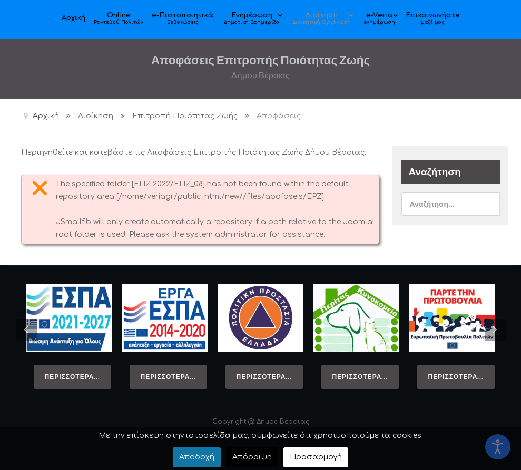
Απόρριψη (252, 457)
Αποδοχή (196, 457)
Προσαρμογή (316, 457)
